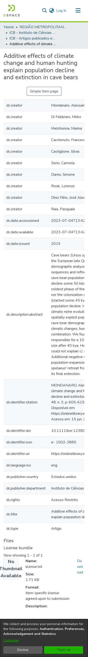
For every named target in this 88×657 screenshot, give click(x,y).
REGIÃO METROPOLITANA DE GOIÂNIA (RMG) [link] (42, 27)
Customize (11, 640)
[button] (12, 10)
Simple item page (44, 91)
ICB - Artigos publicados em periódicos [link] (32, 38)
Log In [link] (61, 10)
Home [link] (9, 27)
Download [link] (80, 566)
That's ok (64, 650)
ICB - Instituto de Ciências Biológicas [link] (32, 32)
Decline (22, 650)
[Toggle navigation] (77, 10)
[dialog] (44, 638)
